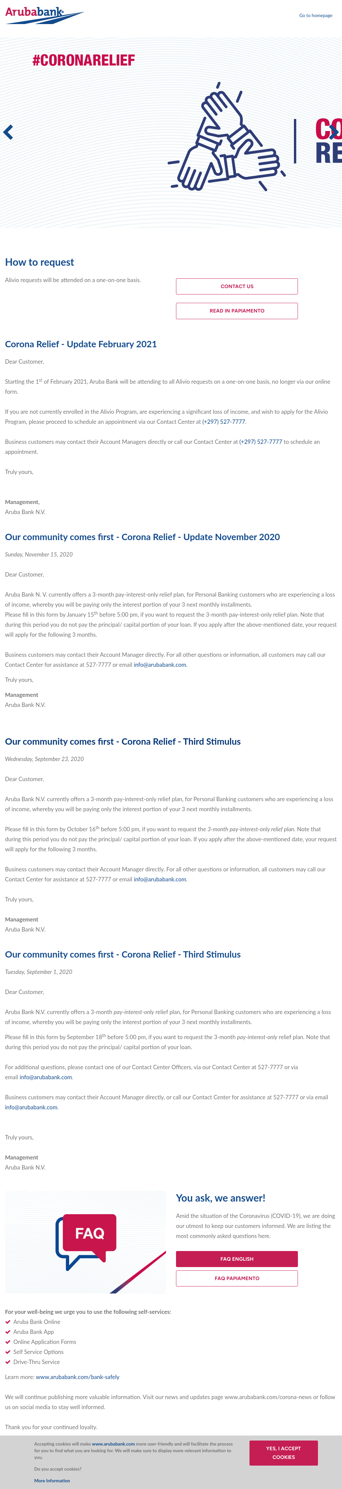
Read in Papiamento (237, 311)
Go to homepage (315, 15)
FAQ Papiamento (237, 1278)
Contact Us (237, 286)
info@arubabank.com (160, 664)
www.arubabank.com (113, 1444)
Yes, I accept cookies (283, 1453)
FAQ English (236, 1259)
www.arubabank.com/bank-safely (77, 1376)
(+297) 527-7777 (223, 421)
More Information (52, 1480)
